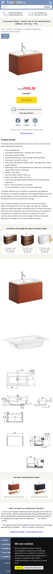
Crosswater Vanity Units (32, 29)
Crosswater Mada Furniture (10, 32)
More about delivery (26, 113)
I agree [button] (18, 568)
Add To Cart (27, 100)
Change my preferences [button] (33, 568)
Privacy (7, 563)
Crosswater (18, 29)
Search (47, 7)
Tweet (26, 121)
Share (18, 121)
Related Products (26, 133)
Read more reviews (17, 532)
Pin (35, 121)
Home (3, 29)
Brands (9, 29)
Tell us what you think (34, 532)
